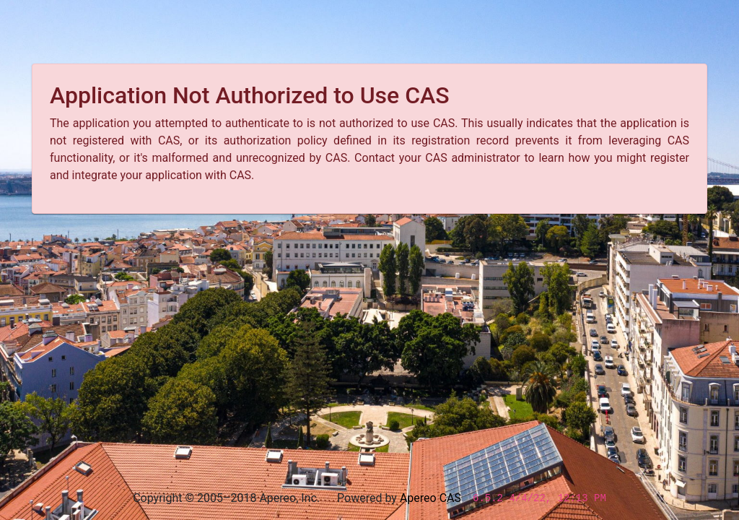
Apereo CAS (430, 498)
